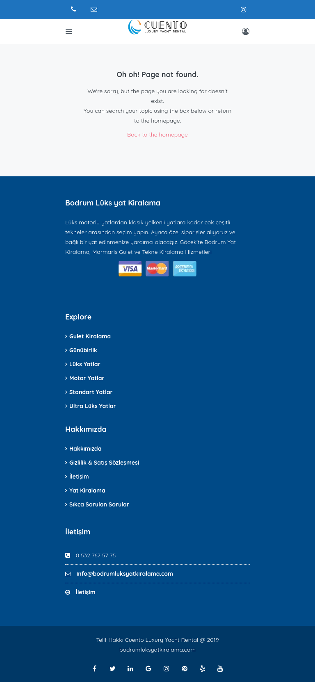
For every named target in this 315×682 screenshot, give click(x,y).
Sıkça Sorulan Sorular (99, 504)
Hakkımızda (85, 448)
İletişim (79, 476)
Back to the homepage (157, 134)
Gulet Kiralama (90, 336)
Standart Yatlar (91, 392)
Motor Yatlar (87, 378)
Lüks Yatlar (84, 364)
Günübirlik (83, 350)
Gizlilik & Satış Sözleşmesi (104, 462)
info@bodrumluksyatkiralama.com (125, 573)
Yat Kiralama (87, 490)
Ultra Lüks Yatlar (92, 406)
